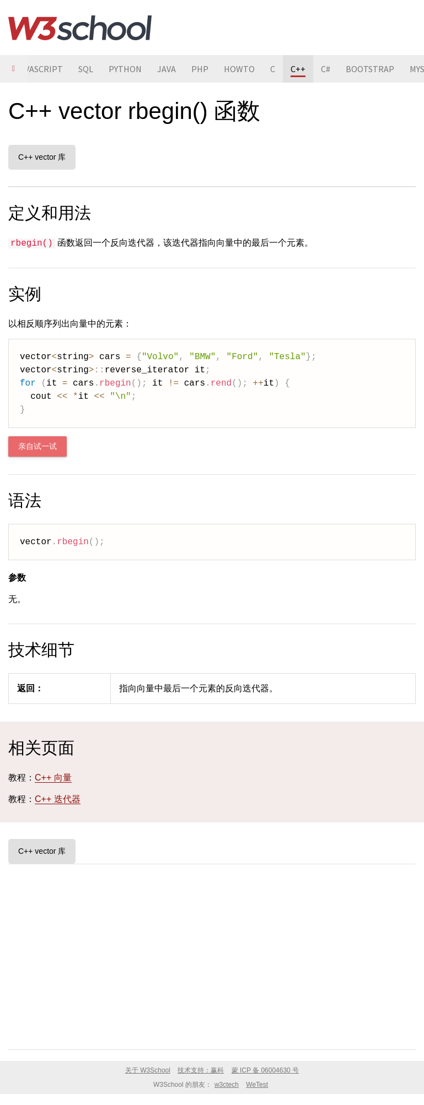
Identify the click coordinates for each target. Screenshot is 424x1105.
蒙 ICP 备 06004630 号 (265, 1070)
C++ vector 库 (42, 157)
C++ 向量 (53, 777)
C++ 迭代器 (57, 799)
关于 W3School (147, 1070)
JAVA (166, 68)
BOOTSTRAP (370, 68)
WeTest (257, 1084)
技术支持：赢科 (201, 1070)
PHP (199, 68)
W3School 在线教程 (80, 27)
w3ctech (226, 1084)
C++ (298, 68)
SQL (85, 68)
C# (325, 68)
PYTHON (125, 68)
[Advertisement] (211, 955)
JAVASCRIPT (39, 68)
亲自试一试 (37, 446)
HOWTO (239, 68)
